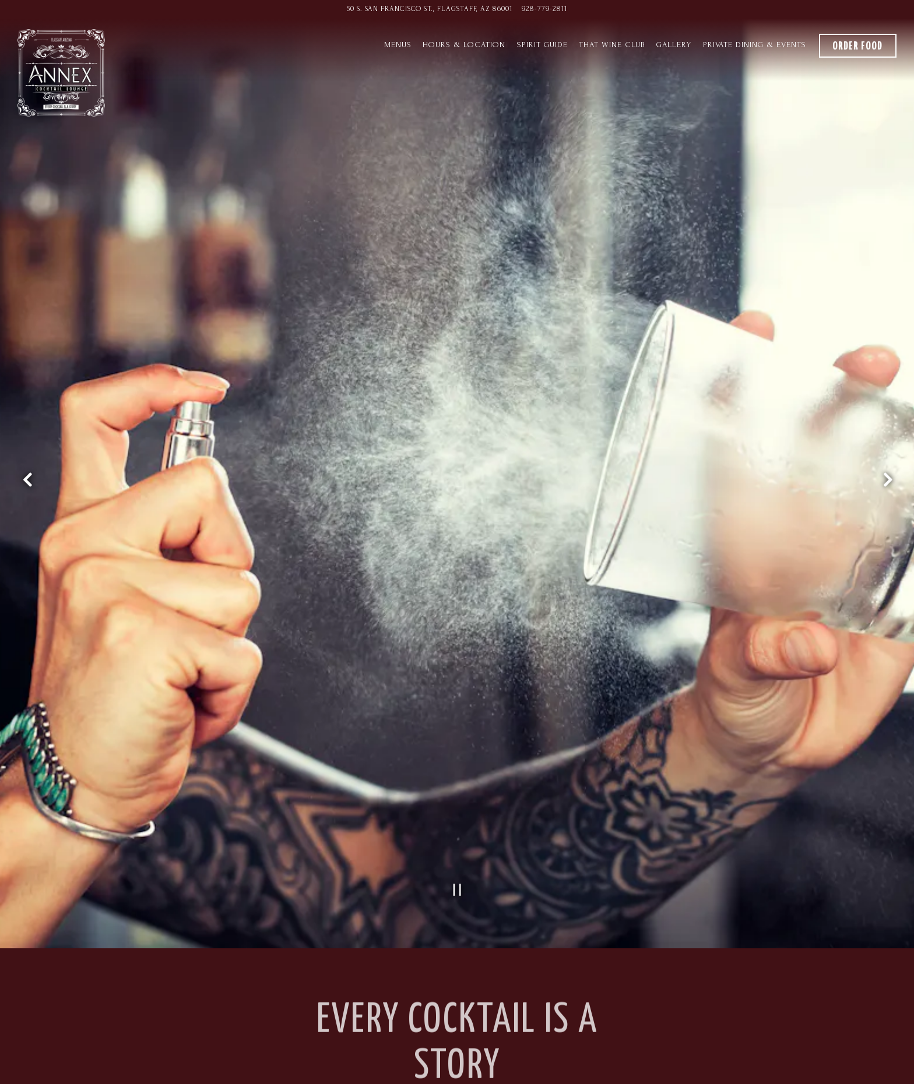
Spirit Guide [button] (542, 45)
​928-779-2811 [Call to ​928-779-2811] (544, 9)
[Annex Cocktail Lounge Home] (61, 71)
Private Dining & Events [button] (754, 45)
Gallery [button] (673, 45)
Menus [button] (398, 45)
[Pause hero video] (457, 806)
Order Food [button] (857, 46)
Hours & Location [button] (464, 45)
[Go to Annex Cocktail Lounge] (429, 9)
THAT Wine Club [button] (612, 45)
